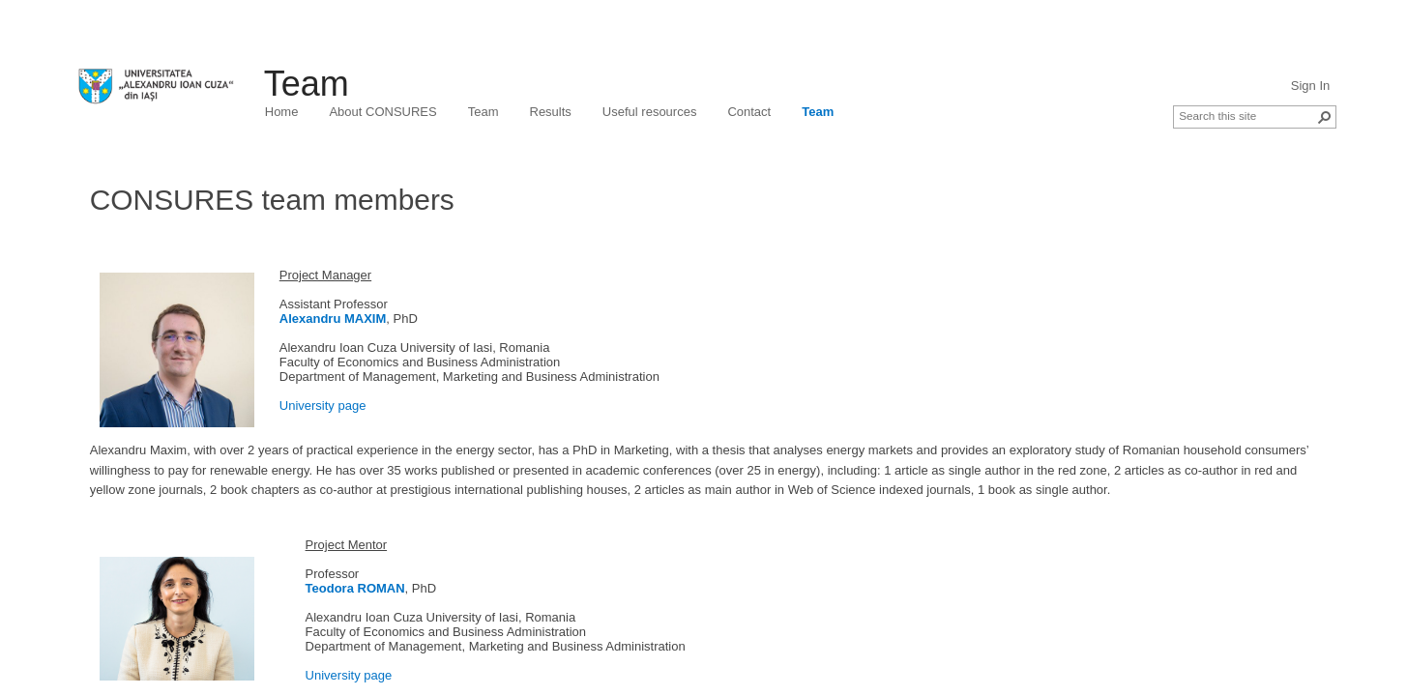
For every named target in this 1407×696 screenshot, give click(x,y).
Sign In (1310, 85)
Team (306, 83)
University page (322, 405)
